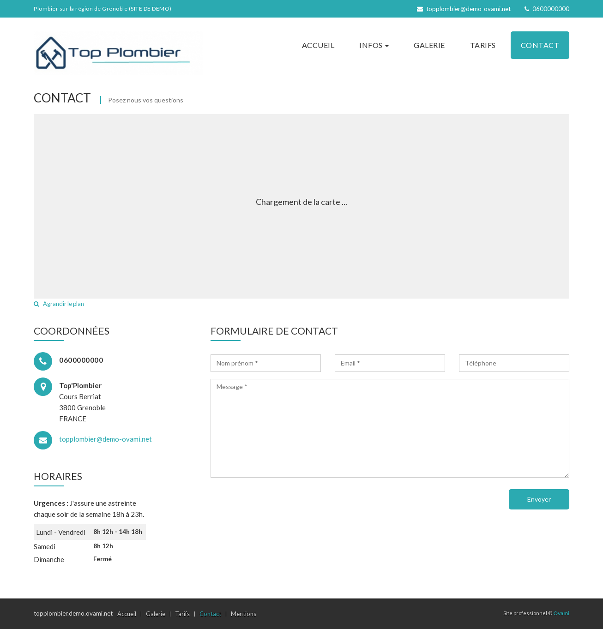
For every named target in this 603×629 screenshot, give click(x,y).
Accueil (318, 45)
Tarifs (483, 45)
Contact (540, 45)
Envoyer (539, 499)
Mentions (243, 613)
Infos (374, 45)
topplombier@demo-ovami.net (464, 8)
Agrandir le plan (59, 303)
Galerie (429, 45)
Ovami (561, 613)
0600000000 (547, 8)
